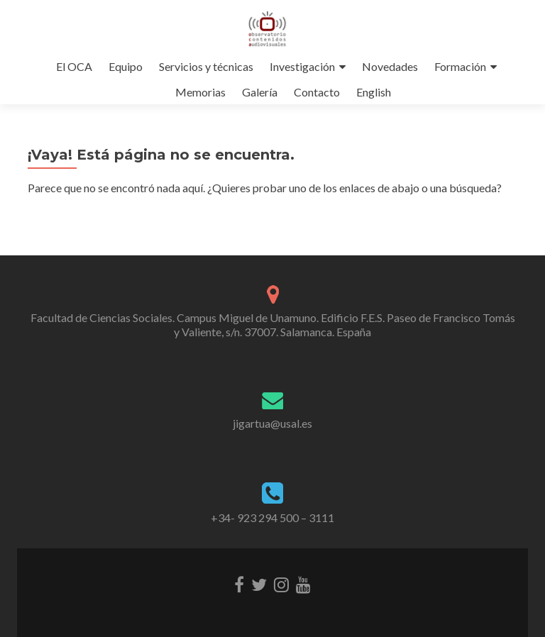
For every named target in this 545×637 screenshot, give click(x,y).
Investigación (302, 66)
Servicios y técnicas (206, 66)
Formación (460, 66)
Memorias (200, 92)
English (373, 92)
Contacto (317, 92)
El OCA (74, 66)
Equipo (126, 66)
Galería (259, 92)
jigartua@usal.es (272, 423)
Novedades (390, 66)
